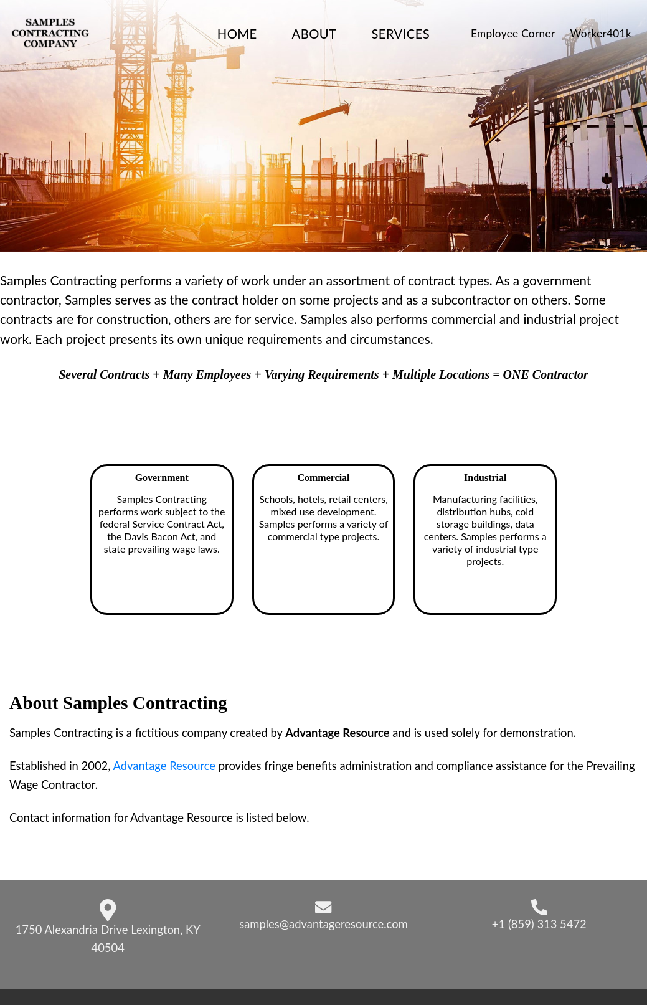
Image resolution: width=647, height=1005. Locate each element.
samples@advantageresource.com (323, 924)
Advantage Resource (164, 766)
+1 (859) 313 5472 (539, 924)
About (314, 33)
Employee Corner (513, 33)
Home (237, 33)
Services (400, 33)
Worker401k (600, 33)
